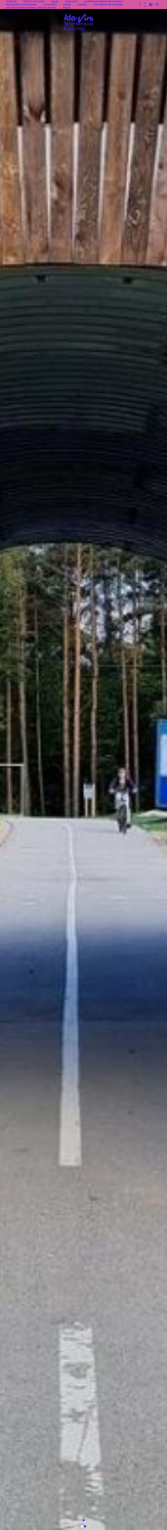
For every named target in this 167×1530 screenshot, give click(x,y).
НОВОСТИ (11, 1)
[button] (82, 1526)
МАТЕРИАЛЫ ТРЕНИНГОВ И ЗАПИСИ (103, 1)
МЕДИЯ (67, 4)
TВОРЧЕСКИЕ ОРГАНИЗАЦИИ (21, 4)
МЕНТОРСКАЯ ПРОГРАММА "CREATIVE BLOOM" (31, 7)
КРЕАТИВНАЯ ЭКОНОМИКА (108, 4)
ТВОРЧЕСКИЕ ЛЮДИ (34, 1)
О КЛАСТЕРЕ (50, 4)
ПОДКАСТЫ (71, 1)
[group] (83, 765)
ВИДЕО (55, 1)
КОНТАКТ (82, 4)
